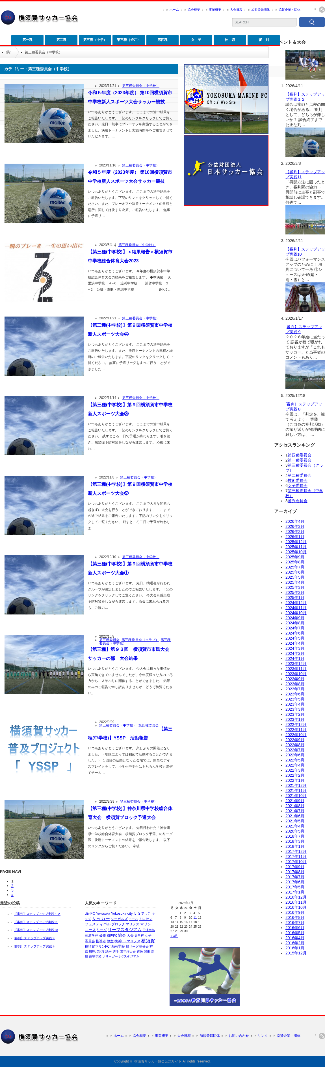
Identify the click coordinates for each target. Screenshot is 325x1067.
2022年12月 (296, 724)
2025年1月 (294, 597)
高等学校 (95, 956)
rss (322, 9)
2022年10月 (296, 734)
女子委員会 (297, 485)
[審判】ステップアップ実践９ (34, 938)
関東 (147, 951)
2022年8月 (294, 745)
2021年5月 (294, 821)
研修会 (144, 946)
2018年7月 (294, 836)
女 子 (196, 40)
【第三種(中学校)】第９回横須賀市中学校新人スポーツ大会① (130, 568)
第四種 (162, 40)
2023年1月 (294, 719)
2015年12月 (296, 953)
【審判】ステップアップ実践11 (36, 922)
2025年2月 (294, 592)
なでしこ (144, 913)
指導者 (101, 941)
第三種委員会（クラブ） (140, 640)
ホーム (174, 9)
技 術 (230, 40)
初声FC (112, 935)
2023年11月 (296, 668)
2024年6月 (294, 633)
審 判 (264, 40)
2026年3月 (294, 526)
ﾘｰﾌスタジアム (129, 956)
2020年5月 (294, 831)
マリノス (132, 924)
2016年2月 (294, 943)
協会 (122, 935)
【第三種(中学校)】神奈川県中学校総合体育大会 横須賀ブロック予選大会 (130, 813)
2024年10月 (296, 613)
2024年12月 (296, 602)
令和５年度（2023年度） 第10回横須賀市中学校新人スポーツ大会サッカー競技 (130, 97)
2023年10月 (296, 673)
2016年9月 (294, 912)
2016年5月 (294, 932)
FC (92, 913)
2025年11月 (296, 547)
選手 (115, 951)
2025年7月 (294, 567)
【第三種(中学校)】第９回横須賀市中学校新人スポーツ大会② (130, 489)
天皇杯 (139, 935)
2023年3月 (294, 709)
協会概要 (194, 9)
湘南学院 (117, 946)
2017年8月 (294, 872)
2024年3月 (294, 648)
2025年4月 (294, 582)
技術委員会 (297, 480)
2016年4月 (294, 938)
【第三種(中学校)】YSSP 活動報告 (130, 733)
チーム (133, 919)
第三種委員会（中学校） (140, 86)
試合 (108, 951)
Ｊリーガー (110, 956)
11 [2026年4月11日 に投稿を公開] (195, 917)
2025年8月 (294, 562)
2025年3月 (294, 587)
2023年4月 (294, 704)
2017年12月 (296, 851)
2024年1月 (294, 658)
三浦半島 (148, 930)
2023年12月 (296, 663)
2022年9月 (294, 739)
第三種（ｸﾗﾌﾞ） (128, 40)
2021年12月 (296, 785)
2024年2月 (294, 653)
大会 (130, 935)
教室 (110, 941)
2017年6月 (294, 882)
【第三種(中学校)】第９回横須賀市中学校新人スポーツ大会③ (130, 409)
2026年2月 (294, 531)
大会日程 (236, 9)
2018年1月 (294, 846)
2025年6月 (294, 572)
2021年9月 (294, 800)
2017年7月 (294, 877)
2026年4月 (294, 521)
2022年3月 (294, 770)
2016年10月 (296, 907)
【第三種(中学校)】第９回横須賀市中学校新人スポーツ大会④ (130, 330)
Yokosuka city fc (123, 913)
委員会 (90, 941)
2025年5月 (294, 577)
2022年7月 (294, 750)
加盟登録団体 (260, 9)
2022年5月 (294, 760)
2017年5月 (294, 887)
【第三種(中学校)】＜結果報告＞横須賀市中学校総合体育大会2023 (130, 256)
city (87, 913)
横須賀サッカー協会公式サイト (158, 1061)
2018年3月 (294, 841)
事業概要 (215, 9)
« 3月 (174, 936)
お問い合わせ (239, 1036)
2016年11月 (296, 902)
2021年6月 (294, 816)
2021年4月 (294, 826)
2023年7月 (294, 689)
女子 (148, 936)
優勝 (102, 936)
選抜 (140, 951)
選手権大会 (128, 951)
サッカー (101, 918)
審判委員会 (297, 501)
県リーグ (132, 946)
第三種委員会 (109, 640)
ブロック (118, 924)
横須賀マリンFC (97, 947)
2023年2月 (294, 714)
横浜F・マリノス (127, 941)
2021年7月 (294, 811)
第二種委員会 (299, 475)
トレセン (145, 919)
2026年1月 (294, 536)
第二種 (61, 40)
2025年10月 (296, 552)
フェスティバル (97, 924)
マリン (145, 924)
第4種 (101, 951)
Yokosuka (103, 913)
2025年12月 (296, 541)
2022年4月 (294, 765)
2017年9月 (294, 866)
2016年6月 (294, 927)
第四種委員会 (148, 725)
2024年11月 (296, 607)
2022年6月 (294, 755)
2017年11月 (296, 856)
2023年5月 (294, 699)
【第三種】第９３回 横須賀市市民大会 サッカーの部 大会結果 (130, 654)
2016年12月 (296, 897)
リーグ (102, 930)
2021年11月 (296, 790)
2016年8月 (294, 917)
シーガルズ (119, 919)
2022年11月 (296, 729)
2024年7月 (294, 628)
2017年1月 (294, 892)
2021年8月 (294, 805)
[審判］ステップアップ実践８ (34, 946)
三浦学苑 (91, 936)
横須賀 (148, 940)
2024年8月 (294, 623)
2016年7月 (294, 922)
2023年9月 (294, 679)
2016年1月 (294, 948)
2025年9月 (294, 557)
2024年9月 (294, 618)
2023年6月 (294, 694)
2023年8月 (294, 684)
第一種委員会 (299, 460)
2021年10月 (296, 795)
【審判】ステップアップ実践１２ (37, 913)
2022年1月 (294, 780)
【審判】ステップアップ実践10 (36, 930)
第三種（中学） (95, 40)
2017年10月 (296, 861)
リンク (263, 1036)
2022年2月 (294, 775)
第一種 (27, 40)
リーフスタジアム (125, 929)
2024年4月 (294, 643)
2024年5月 (294, 638)
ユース (90, 930)
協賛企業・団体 (289, 9)
